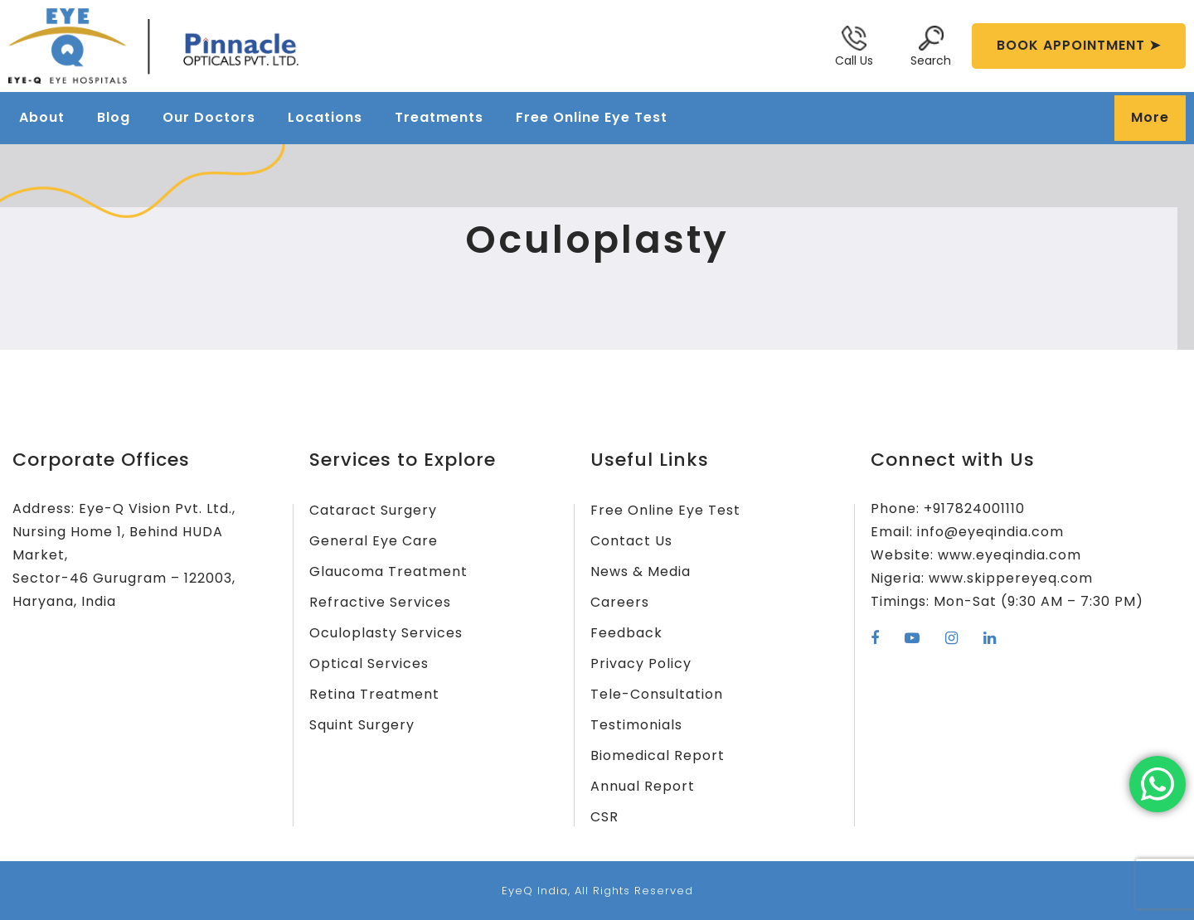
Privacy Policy (641, 663)
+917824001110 (974, 508)
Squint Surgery (362, 724)
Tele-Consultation (656, 694)
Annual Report (642, 786)
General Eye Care (373, 540)
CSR (604, 816)
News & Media (640, 571)
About (42, 117)
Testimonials (636, 724)
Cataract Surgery (373, 510)
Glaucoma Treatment (388, 571)
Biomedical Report (657, 755)
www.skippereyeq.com (1011, 578)
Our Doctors (209, 117)
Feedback (626, 632)
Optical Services (369, 663)
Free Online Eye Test (591, 117)
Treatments (439, 117)
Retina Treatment (374, 694)
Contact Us (631, 540)
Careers (619, 602)
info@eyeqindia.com (990, 531)
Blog (113, 117)
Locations (325, 117)
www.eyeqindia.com (1009, 554)
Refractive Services (380, 602)
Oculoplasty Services (386, 632)
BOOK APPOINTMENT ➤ (1079, 45)
